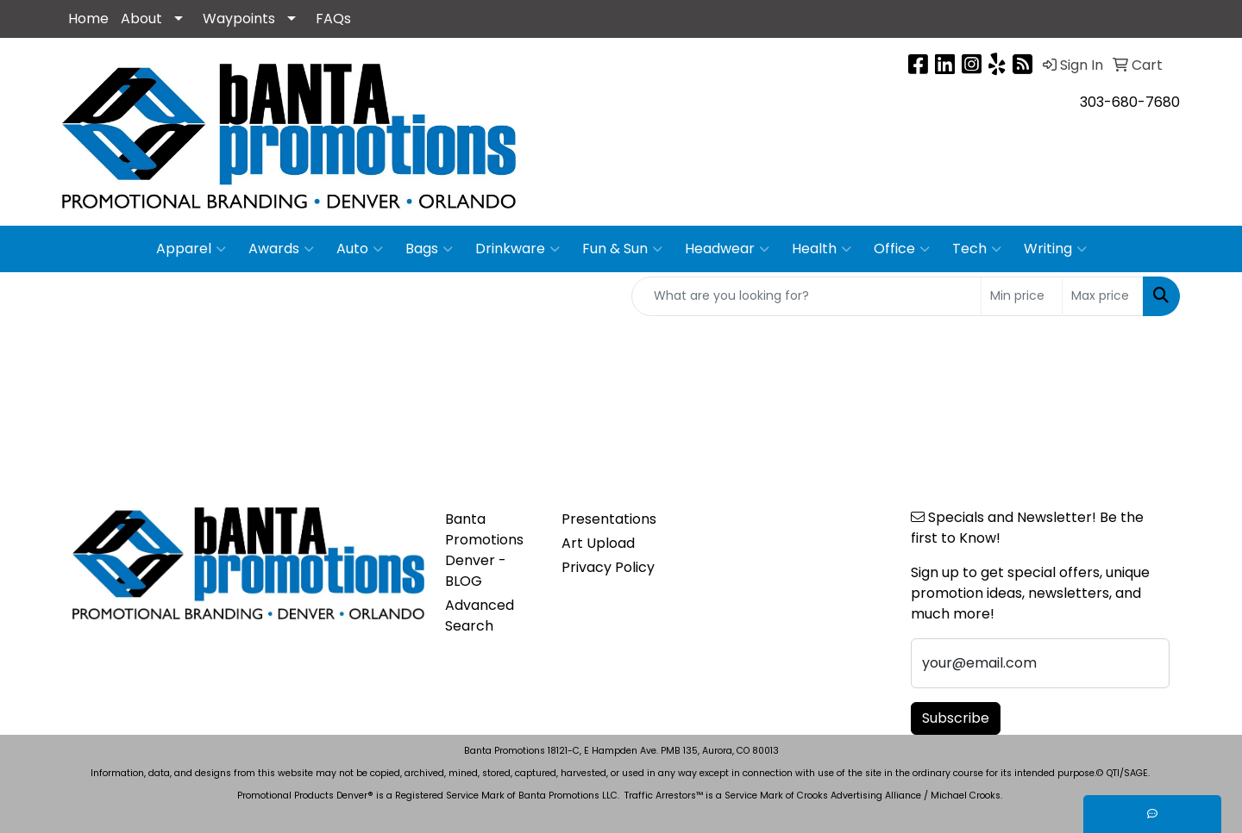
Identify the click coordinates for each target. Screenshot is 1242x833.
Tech (976, 249)
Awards (281, 249)
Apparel (191, 249)
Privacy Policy (608, 567)
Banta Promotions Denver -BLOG (484, 550)
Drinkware (517, 249)
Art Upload (598, 543)
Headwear (727, 249)
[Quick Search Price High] (1103, 296)
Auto (359, 249)
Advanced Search (479, 615)
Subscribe (955, 718)
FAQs (333, 18)
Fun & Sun (622, 249)
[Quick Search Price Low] (1022, 296)
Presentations (608, 519)
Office (902, 249)
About (141, 18)
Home (88, 18)
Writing (1055, 249)
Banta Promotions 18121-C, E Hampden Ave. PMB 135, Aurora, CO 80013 (621, 750)
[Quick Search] (806, 296)
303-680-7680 (1130, 102)
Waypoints (239, 18)
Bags (429, 249)
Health (821, 249)
